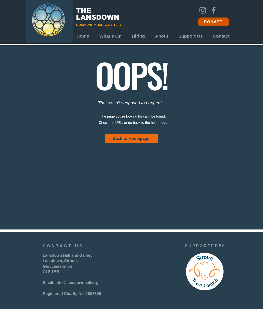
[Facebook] (213, 10)
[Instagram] (202, 10)
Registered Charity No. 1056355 (72, 293)
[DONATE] (213, 22)
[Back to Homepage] (131, 138)
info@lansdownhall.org (77, 282)
